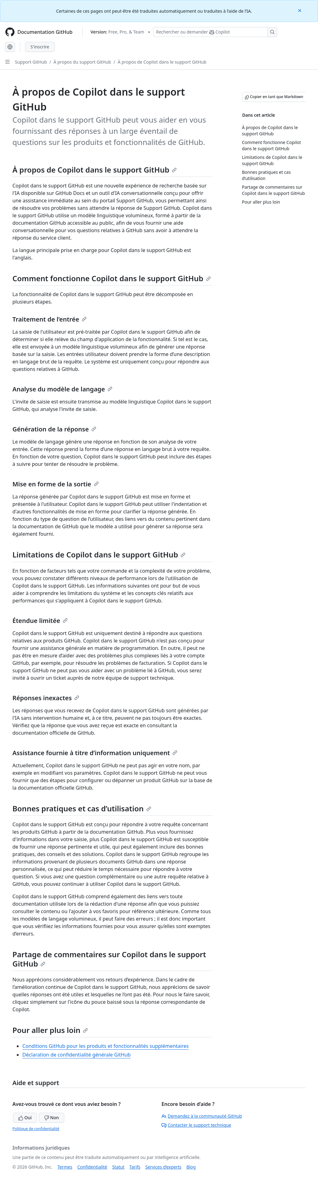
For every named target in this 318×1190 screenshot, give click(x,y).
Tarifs (134, 1167)
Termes (64, 1167)
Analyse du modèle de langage (62, 389)
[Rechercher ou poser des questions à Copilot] (215, 32)
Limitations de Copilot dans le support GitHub (98, 554)
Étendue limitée (40, 620)
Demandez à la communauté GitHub (201, 1116)
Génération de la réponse (54, 429)
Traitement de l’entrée (49, 319)
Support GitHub (31, 62)
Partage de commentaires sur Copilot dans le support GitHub (109, 959)
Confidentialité (92, 1167)
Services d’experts (163, 1167)
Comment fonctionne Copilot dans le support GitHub (111, 278)
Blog (191, 1167)
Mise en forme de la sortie (55, 484)
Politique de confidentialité (35, 1128)
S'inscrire (39, 47)
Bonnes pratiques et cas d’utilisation (81, 808)
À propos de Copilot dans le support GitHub (162, 62)
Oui (25, 1117)
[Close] (300, 10)
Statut (118, 1167)
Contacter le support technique (196, 1125)
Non (51, 1117)
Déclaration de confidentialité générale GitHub (76, 1054)
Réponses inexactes (45, 698)
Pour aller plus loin (50, 1030)
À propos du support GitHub (82, 62)
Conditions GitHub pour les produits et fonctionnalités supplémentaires (105, 1046)
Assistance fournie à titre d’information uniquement (94, 753)
